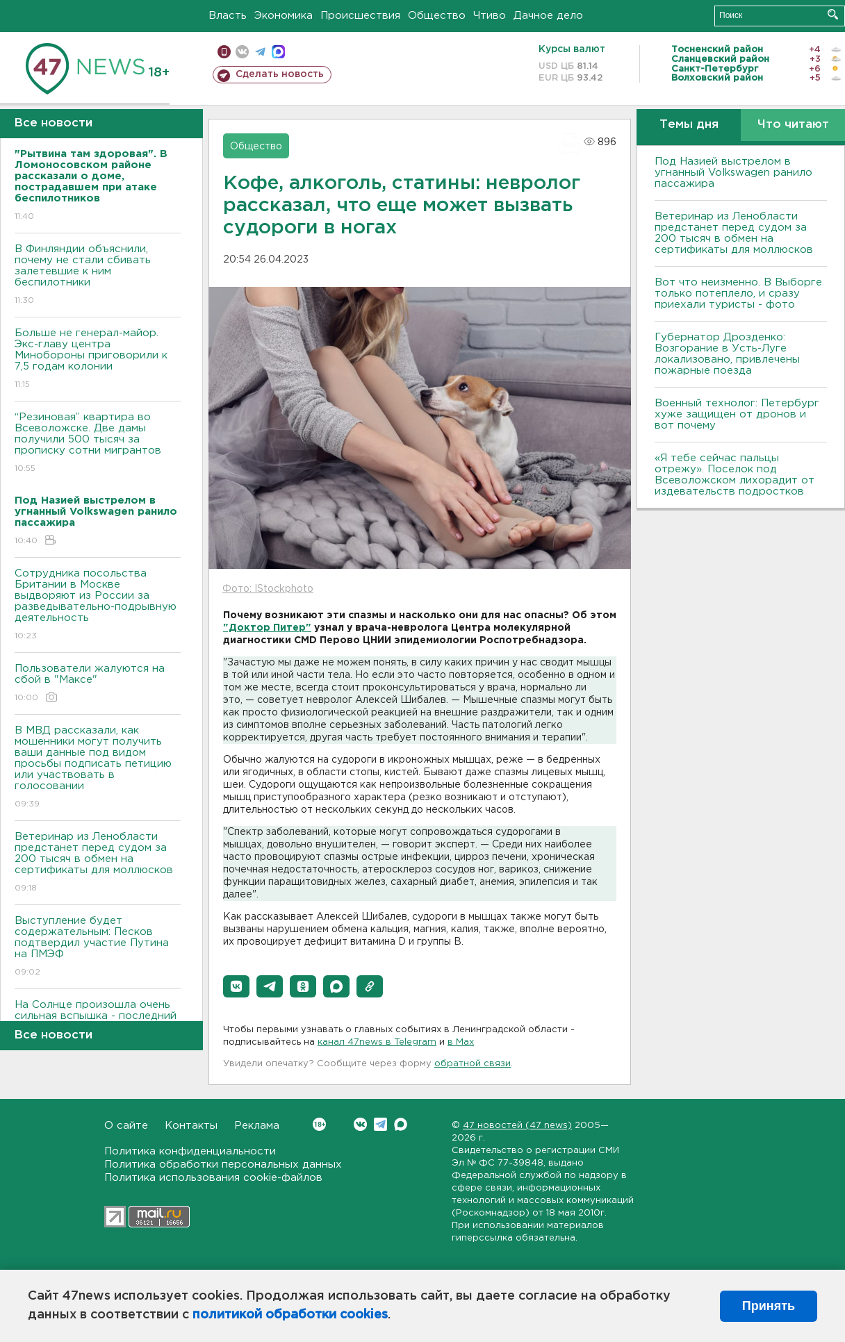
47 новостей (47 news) (517, 1125)
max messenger (278, 51)
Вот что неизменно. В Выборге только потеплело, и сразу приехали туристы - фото (738, 293)
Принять (768, 1306)
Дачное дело (548, 15)
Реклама (256, 1125)
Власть (227, 15)
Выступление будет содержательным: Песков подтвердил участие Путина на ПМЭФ (98, 947)
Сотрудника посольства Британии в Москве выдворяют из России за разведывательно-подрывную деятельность (98, 605)
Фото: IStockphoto (267, 589)
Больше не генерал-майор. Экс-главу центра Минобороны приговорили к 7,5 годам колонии (98, 359)
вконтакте (242, 51)
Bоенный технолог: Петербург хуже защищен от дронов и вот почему (737, 414)
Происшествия (360, 15)
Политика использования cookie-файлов (213, 1177)
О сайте (126, 1125)
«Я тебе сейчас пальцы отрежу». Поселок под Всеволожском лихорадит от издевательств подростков (734, 475)
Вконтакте (319, 1124)
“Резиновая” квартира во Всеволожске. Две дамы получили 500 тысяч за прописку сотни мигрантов (98, 443)
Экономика (283, 15)
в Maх (461, 1042)
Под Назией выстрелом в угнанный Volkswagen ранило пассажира (733, 172)
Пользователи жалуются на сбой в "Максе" (98, 684)
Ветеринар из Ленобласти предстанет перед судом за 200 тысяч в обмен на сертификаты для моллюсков (98, 863)
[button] (236, 986)
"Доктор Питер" (267, 628)
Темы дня (689, 124)
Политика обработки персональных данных (223, 1164)
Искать (833, 14)
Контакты (191, 1125)
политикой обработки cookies (290, 1314)
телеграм (260, 51)
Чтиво (489, 15)
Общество (437, 15)
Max (400, 1124)
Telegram (380, 1124)
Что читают (793, 124)
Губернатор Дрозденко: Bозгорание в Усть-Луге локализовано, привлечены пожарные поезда (727, 354)
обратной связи (472, 1064)
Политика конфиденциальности (190, 1151)
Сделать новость (280, 74)
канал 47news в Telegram (377, 1042)
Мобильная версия (224, 51)
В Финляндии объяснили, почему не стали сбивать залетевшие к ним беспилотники (98, 275)
